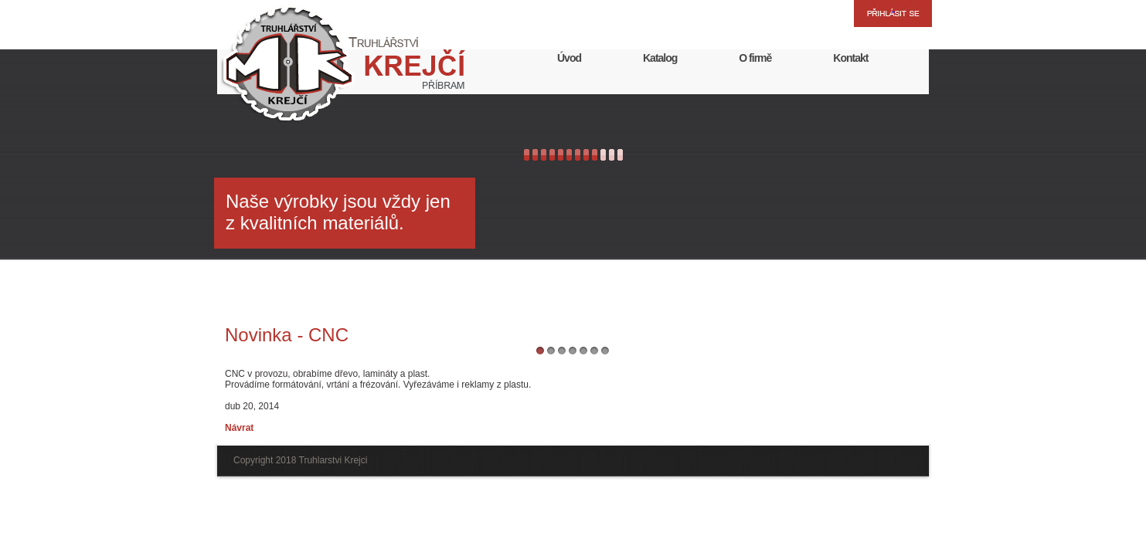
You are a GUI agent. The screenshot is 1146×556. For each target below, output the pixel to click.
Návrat (239, 427)
